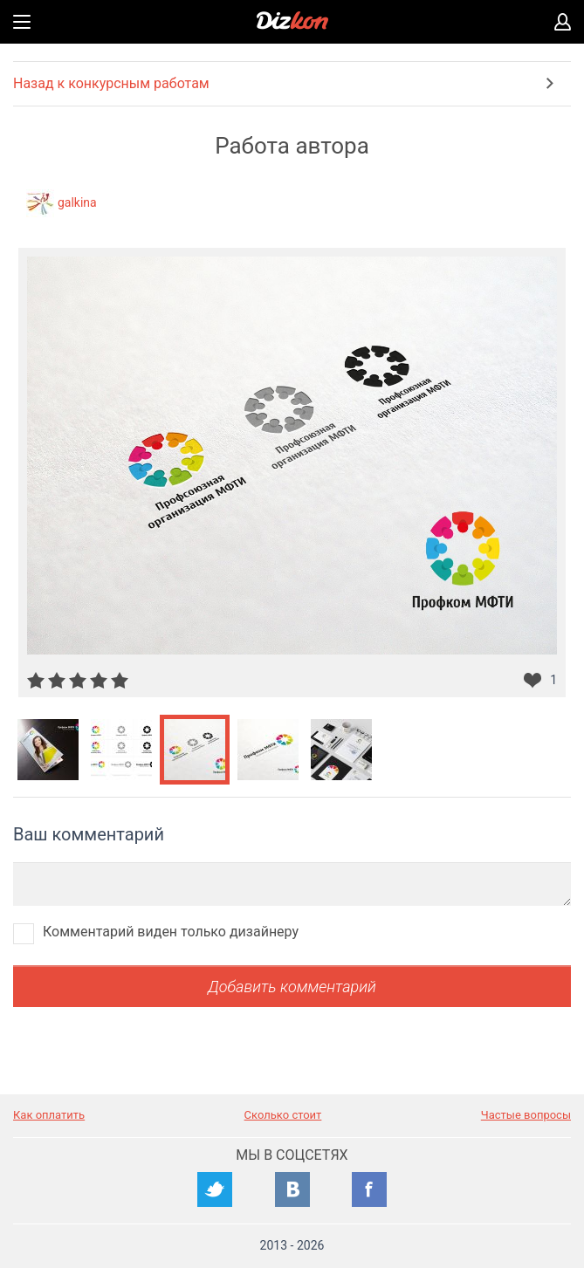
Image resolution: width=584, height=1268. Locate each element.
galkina (77, 202)
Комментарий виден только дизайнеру (171, 931)
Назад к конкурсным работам (111, 83)
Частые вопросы (526, 1114)
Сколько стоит (283, 1114)
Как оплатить (49, 1114)
